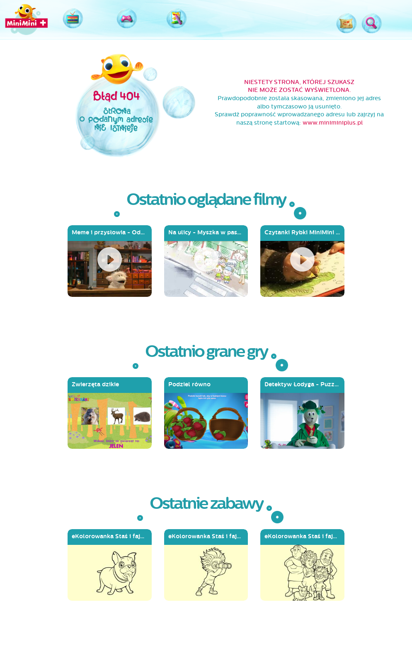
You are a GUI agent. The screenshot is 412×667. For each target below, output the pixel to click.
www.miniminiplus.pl (333, 122)
